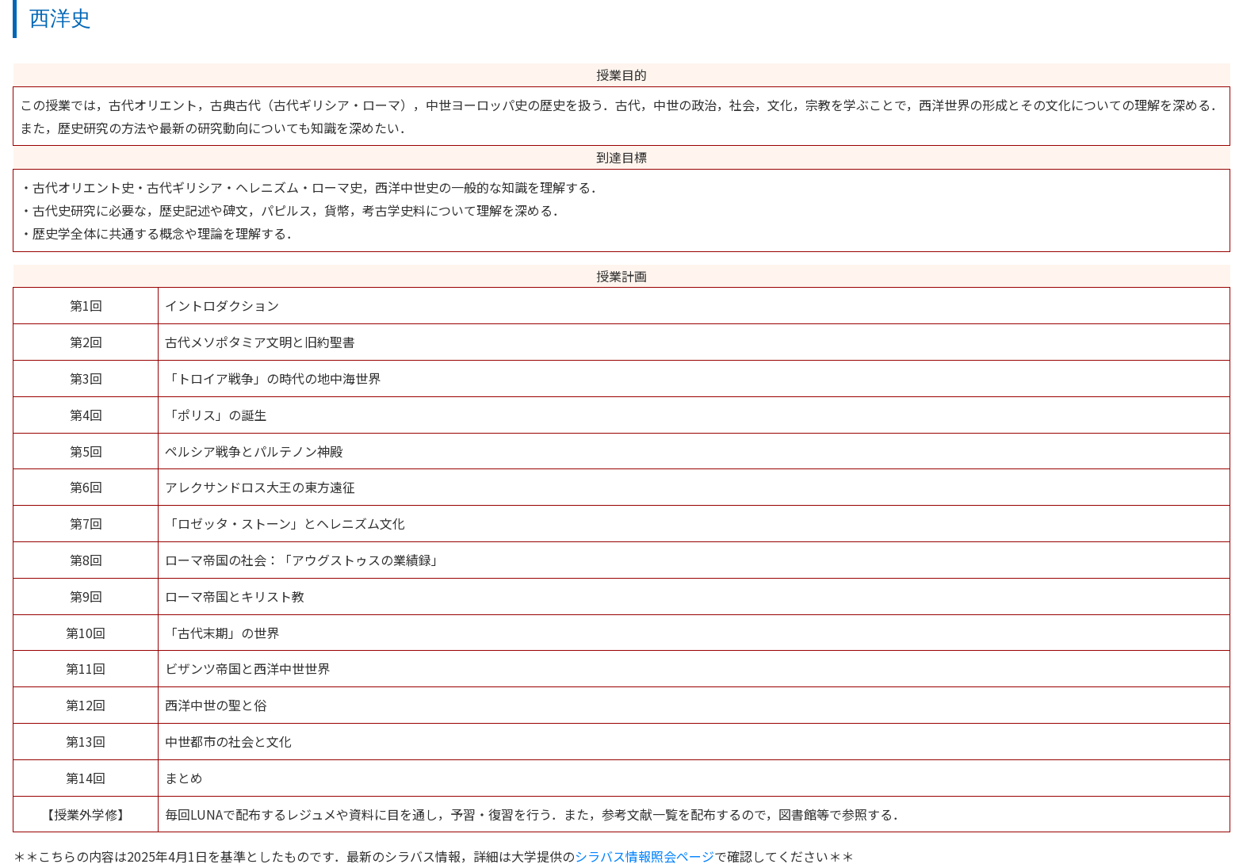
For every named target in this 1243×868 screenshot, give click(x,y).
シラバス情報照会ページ (644, 856)
